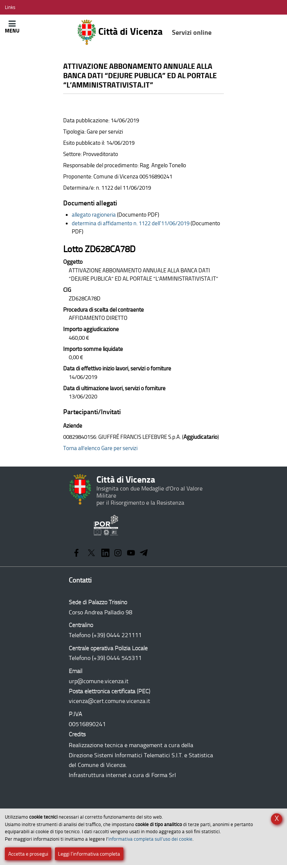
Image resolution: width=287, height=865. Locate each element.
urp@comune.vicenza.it (99, 681)
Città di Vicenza (144, 32)
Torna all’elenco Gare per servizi (100, 448)
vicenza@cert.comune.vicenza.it (109, 700)
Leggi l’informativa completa (89, 854)
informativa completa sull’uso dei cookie (150, 839)
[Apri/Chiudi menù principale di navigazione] (12, 26)
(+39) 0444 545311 (117, 657)
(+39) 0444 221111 (117, 635)
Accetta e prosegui (28, 854)
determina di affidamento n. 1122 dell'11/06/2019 (130, 223)
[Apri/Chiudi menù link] (10, 7)
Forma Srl (163, 775)
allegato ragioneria (94, 214)
